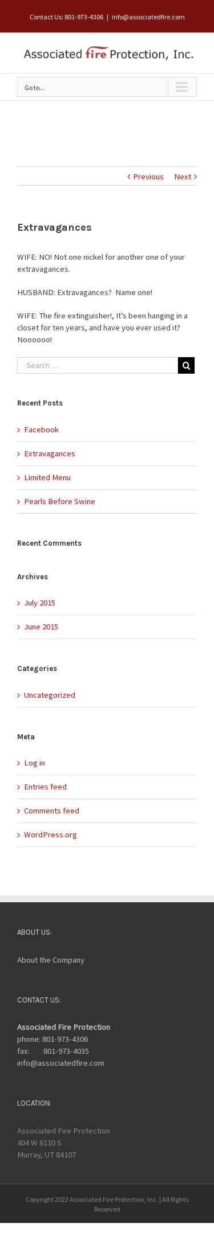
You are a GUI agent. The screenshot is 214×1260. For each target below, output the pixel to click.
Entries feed (45, 787)
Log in (34, 763)
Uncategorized (49, 695)
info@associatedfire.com (148, 17)
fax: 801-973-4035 (53, 1051)
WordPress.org (50, 834)
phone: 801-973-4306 (52, 1039)
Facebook (41, 429)
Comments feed (51, 810)
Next (182, 176)
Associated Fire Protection (63, 1027)
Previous (148, 176)
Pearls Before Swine (59, 501)
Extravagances (49, 453)
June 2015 (41, 626)
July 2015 (39, 603)
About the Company (50, 960)
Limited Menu (47, 477)
